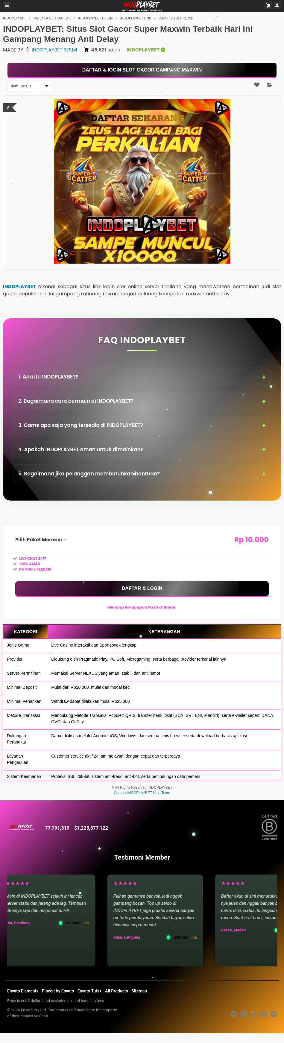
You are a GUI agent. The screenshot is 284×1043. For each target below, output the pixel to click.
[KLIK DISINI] (142, 70)
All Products (116, 991)
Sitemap (139, 991)
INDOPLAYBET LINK (135, 18)
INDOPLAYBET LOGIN (95, 18)
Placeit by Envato (58, 991)
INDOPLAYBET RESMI (176, 18)
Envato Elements (23, 991)
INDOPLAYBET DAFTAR (52, 18)
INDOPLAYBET (14, 18)
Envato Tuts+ (90, 991)
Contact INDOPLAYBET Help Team (142, 793)
